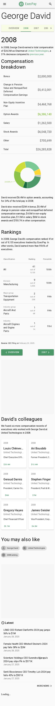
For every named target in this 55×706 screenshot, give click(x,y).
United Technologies (38, 51)
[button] (27, 4)
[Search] (50, 4)
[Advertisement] (27, 387)
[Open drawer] (4, 4)
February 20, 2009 (26, 343)
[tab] (14, 28)
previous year (37, 54)
